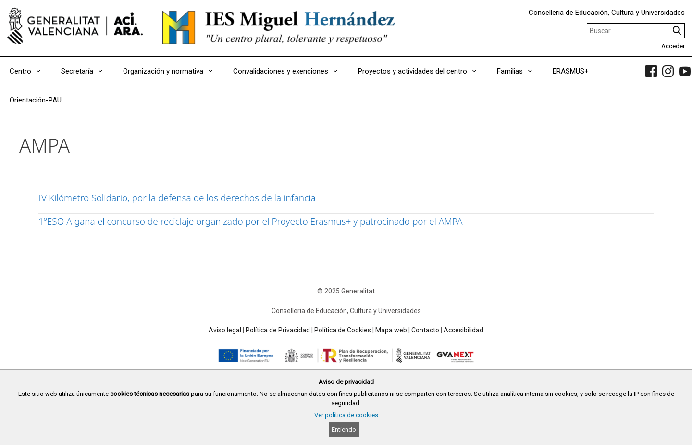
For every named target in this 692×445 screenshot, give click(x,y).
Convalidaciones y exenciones (290, 71)
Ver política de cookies (346, 415)
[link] (651, 71)
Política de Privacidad (278, 330)
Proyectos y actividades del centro (422, 71)
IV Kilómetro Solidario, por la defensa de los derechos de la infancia (177, 197)
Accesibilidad (463, 330)
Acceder (673, 46)
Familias (520, 71)
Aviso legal (225, 330)
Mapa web (391, 330)
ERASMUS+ (571, 71)
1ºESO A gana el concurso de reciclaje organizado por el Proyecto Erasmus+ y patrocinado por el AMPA (250, 221)
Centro (30, 71)
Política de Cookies (342, 330)
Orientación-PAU (36, 100)
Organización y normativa (173, 71)
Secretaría (87, 71)
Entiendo (344, 429)
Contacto (425, 330)
